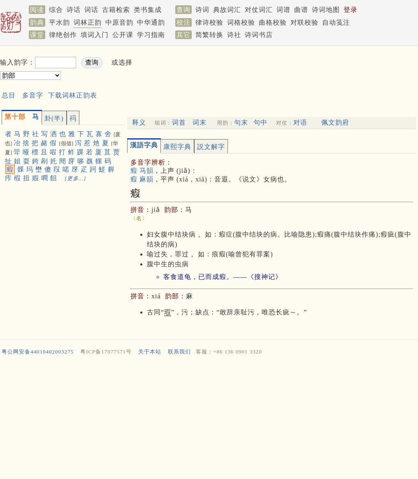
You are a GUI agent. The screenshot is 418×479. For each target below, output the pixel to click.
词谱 (283, 9)
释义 (139, 122)
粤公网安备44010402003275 (38, 352)
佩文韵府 (335, 122)
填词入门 (95, 34)
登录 (351, 9)
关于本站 (149, 352)
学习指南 (151, 34)
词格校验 (241, 22)
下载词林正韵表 (72, 95)
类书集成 (148, 9)
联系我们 (179, 352)
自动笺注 (336, 22)
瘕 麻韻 (141, 179)
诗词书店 (259, 34)
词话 (91, 9)
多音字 (32, 95)
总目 (9, 95)
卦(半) (54, 118)
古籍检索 (116, 9)
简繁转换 (209, 34)
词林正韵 (88, 22)
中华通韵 (151, 22)
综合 (56, 9)
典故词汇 (227, 9)
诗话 (74, 9)
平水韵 (59, 22)
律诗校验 (209, 22)
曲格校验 (273, 22)
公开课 (122, 34)
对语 (300, 122)
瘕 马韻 (141, 170)
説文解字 (211, 146)
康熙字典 (177, 146)
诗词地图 (326, 9)
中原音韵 (119, 22)
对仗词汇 (259, 9)
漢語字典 (144, 145)
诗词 (202, 9)
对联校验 (304, 22)
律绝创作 (63, 34)
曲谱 (301, 9)
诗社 (234, 34)
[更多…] (75, 178)
